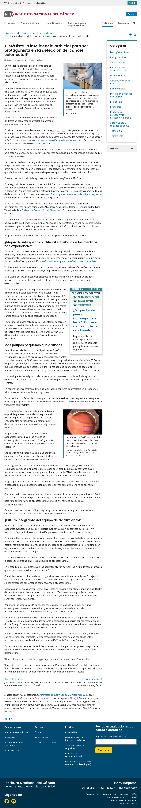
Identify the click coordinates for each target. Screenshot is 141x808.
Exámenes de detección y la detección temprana (120, 114)
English (132, 3)
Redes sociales (11, 750)
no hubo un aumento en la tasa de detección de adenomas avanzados (47, 140)
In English (9, 737)
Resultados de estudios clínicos (118, 69)
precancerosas (36, 588)
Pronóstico (115, 106)
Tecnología (116, 130)
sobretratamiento (13, 504)
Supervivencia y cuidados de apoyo (119, 124)
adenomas (80, 149)
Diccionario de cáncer (46, 742)
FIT (93, 360)
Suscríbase (104, 750)
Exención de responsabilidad (73, 755)
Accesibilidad (71, 732)
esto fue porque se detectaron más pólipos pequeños (73, 194)
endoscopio (42, 658)
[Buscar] (131, 14)
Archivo (114, 148)
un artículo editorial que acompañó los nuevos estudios (67, 261)
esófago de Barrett (74, 579)
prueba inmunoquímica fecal (75, 360)
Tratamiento (116, 135)
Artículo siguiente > (92, 678)
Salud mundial (117, 88)
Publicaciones (42, 737)
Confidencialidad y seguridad (74, 747)
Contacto (39, 732)
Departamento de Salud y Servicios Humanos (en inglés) (111, 794)
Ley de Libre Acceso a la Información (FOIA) (77, 739)
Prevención (116, 101)
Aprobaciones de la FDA (120, 82)
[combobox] (110, 14)
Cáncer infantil (117, 62)
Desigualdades (117, 75)
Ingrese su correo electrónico (110, 736)
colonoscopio (31, 254)
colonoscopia (37, 104)
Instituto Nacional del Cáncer (124, 800)
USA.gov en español (128, 803)
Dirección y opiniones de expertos (121, 95)
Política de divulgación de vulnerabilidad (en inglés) (78, 763)
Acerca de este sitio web (16, 732)
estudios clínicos (58, 130)
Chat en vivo (88, 787)
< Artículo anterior (13, 678)
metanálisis (10, 475)
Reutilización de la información (13, 744)
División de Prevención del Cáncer (39, 210)
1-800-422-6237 (107, 787)
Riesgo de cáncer (119, 57)
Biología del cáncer (120, 52)
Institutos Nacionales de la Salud (122, 797)
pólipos (8, 165)
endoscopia (10, 270)
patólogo (9, 627)
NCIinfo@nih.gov (128, 787)
